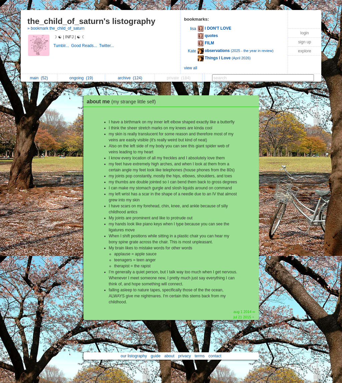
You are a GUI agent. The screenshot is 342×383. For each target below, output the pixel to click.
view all (190, 68)
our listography (134, 356)
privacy (184, 356)
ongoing (81, 78)
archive (130, 78)
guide (155, 356)
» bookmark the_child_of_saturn (55, 28)
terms (200, 356)
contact (214, 356)
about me (123, 101)
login (304, 33)
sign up (304, 42)
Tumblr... (62, 45)
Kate (192, 51)
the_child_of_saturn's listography (91, 21)
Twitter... (107, 45)
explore (304, 51)
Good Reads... (85, 45)
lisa (193, 28)
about (169, 356)
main (39, 78)
